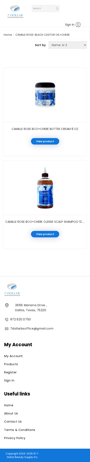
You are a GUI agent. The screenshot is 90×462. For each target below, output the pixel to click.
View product (45, 141)
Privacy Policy (14, 438)
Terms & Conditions (19, 430)
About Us (11, 413)
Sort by (40, 45)
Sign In (73, 25)
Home (8, 35)
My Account (13, 356)
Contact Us (13, 421)
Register (10, 372)
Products (11, 364)
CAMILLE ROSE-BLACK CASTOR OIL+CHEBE (42, 35)
